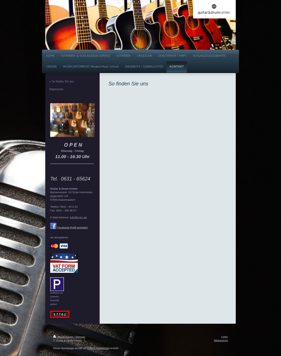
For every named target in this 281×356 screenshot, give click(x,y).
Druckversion (63, 336)
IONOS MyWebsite (98, 348)
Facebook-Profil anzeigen (72, 227)
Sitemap (80, 336)
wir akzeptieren (59, 237)
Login (224, 336)
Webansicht (221, 340)
